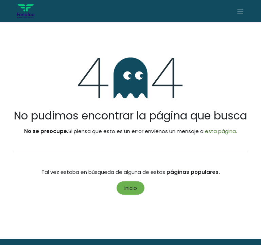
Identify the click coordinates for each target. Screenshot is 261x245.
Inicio (130, 188)
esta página (220, 131)
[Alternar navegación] (240, 11)
